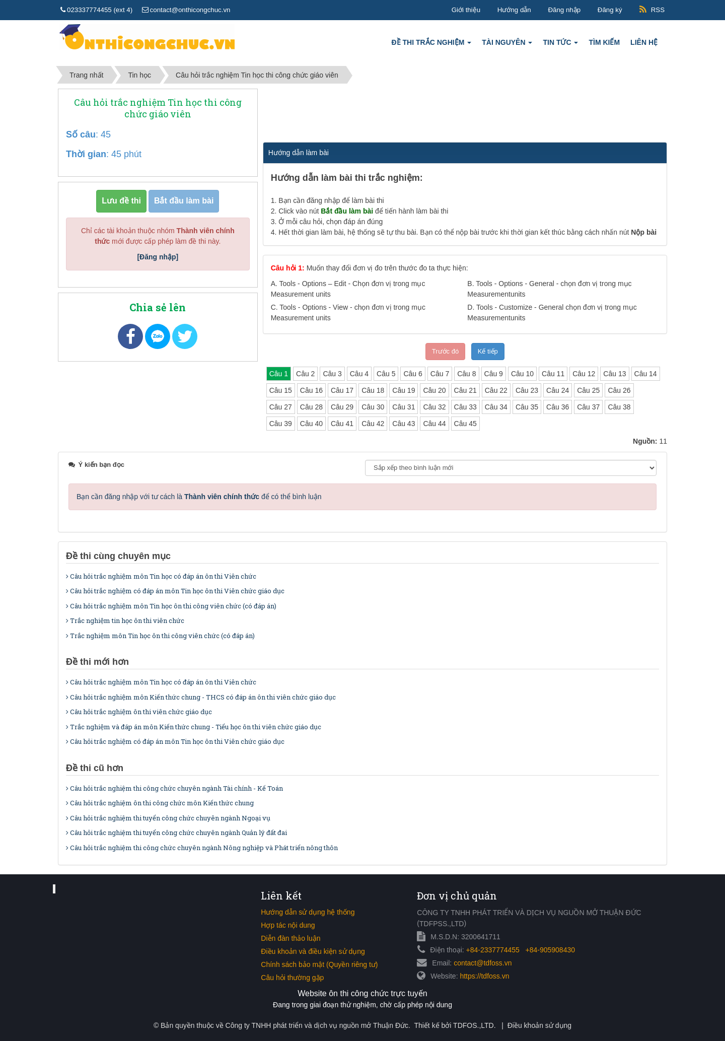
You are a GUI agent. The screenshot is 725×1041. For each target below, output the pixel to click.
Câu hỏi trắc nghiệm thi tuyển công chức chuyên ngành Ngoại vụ (168, 817)
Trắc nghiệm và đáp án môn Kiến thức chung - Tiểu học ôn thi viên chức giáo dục (193, 726)
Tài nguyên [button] (507, 45)
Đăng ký (610, 10)
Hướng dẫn (514, 10)
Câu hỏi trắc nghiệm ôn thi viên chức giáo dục (139, 711)
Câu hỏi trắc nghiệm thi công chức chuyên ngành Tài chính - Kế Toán (174, 788)
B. (549, 289)
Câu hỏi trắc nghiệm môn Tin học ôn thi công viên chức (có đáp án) (171, 605)
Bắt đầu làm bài (183, 200)
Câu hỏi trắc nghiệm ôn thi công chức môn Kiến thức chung (160, 802)
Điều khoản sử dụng (539, 1025)
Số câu (81, 134)
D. (551, 312)
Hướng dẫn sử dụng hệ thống (307, 912)
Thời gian (86, 154)
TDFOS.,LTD (473, 1025)
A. (348, 289)
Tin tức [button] (560, 45)
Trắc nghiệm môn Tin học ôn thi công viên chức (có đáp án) (160, 635)
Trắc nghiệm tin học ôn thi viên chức (125, 620)
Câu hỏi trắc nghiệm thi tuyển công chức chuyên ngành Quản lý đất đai (176, 832)
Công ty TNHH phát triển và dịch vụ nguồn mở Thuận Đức (317, 1025)
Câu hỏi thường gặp (292, 978)
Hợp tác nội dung (288, 925)
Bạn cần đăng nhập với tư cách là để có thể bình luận (199, 497)
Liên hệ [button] (644, 42)
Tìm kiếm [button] (604, 42)
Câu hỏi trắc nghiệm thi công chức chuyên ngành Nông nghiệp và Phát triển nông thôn (202, 847)
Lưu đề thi (121, 200)
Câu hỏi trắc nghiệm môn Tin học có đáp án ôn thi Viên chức (161, 576)
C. (348, 312)
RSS (658, 10)
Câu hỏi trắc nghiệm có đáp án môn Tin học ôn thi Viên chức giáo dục (175, 590)
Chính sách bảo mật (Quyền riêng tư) (319, 964)
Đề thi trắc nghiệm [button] (432, 45)
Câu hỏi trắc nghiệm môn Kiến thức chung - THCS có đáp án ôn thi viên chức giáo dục (201, 697)
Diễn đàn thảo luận (290, 938)
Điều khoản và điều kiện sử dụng (313, 951)
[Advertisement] (464, 114)
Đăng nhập (564, 10)
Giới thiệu (466, 10)
